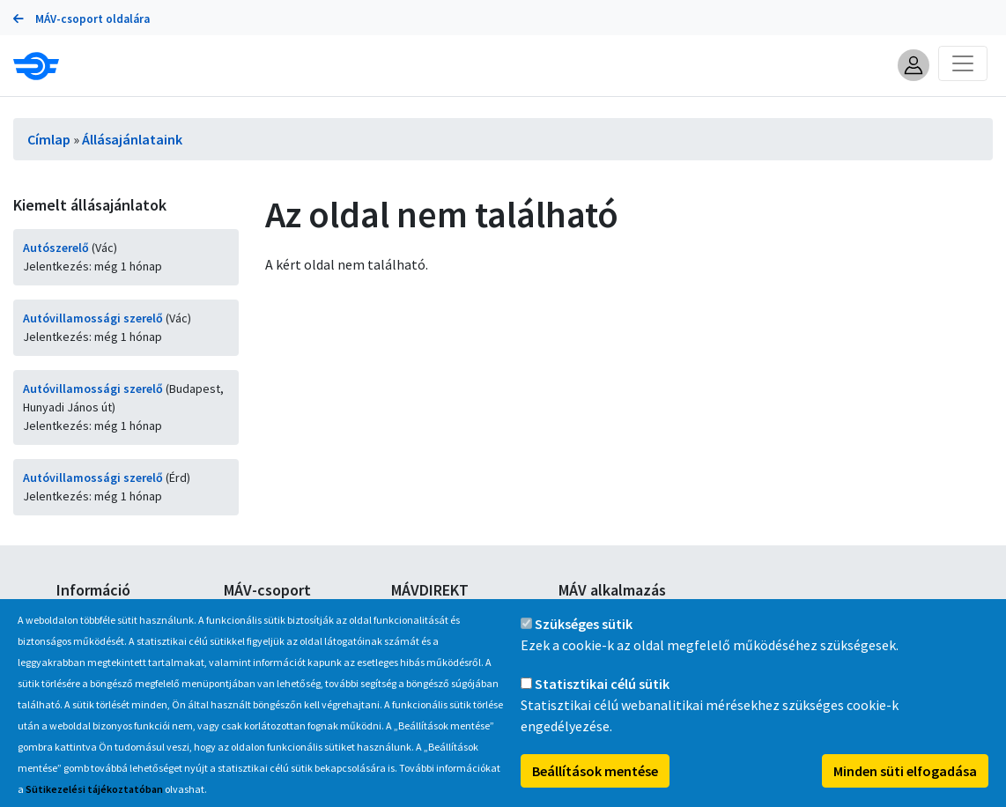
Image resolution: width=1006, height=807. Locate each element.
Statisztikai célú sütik (602, 696)
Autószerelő (56, 247)
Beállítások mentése (595, 783)
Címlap (48, 139)
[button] (913, 65)
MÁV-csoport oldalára (81, 18)
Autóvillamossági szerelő (93, 318)
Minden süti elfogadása (905, 783)
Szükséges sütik (583, 636)
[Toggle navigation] (963, 63)
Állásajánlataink (132, 139)
